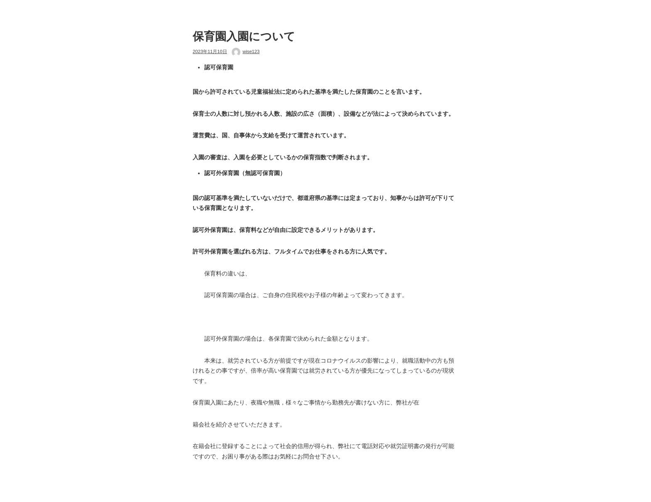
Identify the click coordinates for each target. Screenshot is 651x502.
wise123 (250, 51)
